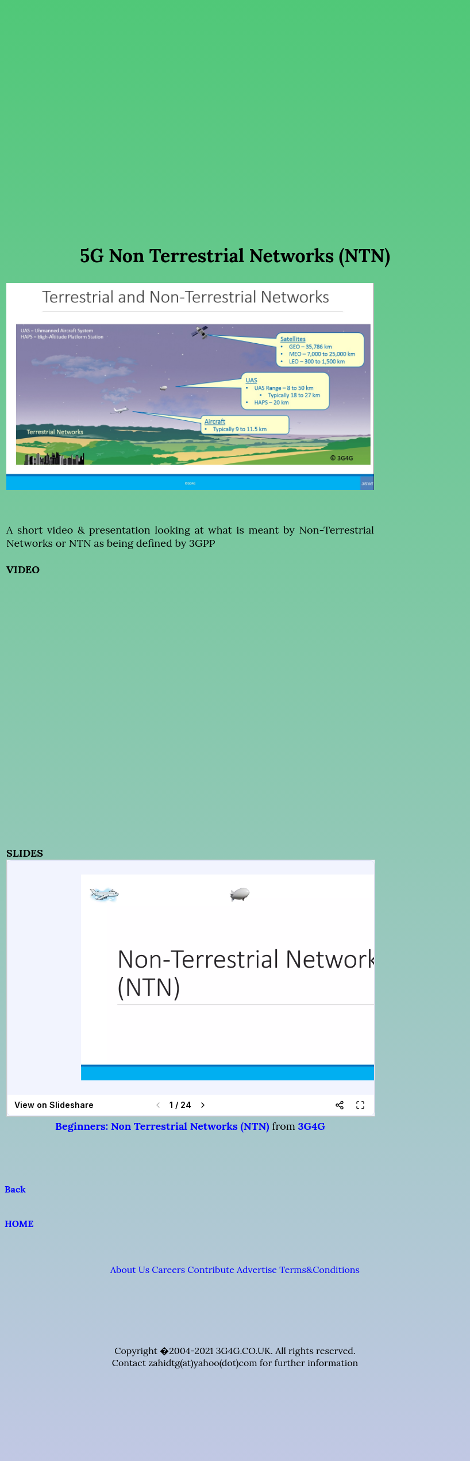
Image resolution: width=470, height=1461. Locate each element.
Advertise (257, 1269)
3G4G (311, 1126)
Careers (168, 1269)
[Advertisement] (233, 112)
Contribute (210, 1269)
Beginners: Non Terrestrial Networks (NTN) (162, 1126)
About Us (129, 1269)
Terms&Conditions (319, 1269)
